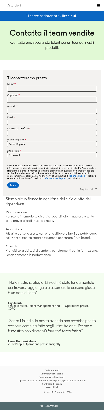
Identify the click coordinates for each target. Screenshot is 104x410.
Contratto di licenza (52, 383)
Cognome (12, 95)
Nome (10, 84)
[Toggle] (98, 406)
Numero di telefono (18, 128)
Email (10, 117)
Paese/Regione (15, 139)
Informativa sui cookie (52, 373)
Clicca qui (68, 15)
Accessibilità (52, 387)
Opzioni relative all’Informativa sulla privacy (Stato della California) (52, 380)
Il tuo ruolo (13, 150)
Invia (13, 185)
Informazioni (51, 370)
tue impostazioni (77, 175)
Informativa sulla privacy (56, 178)
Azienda (11, 106)
